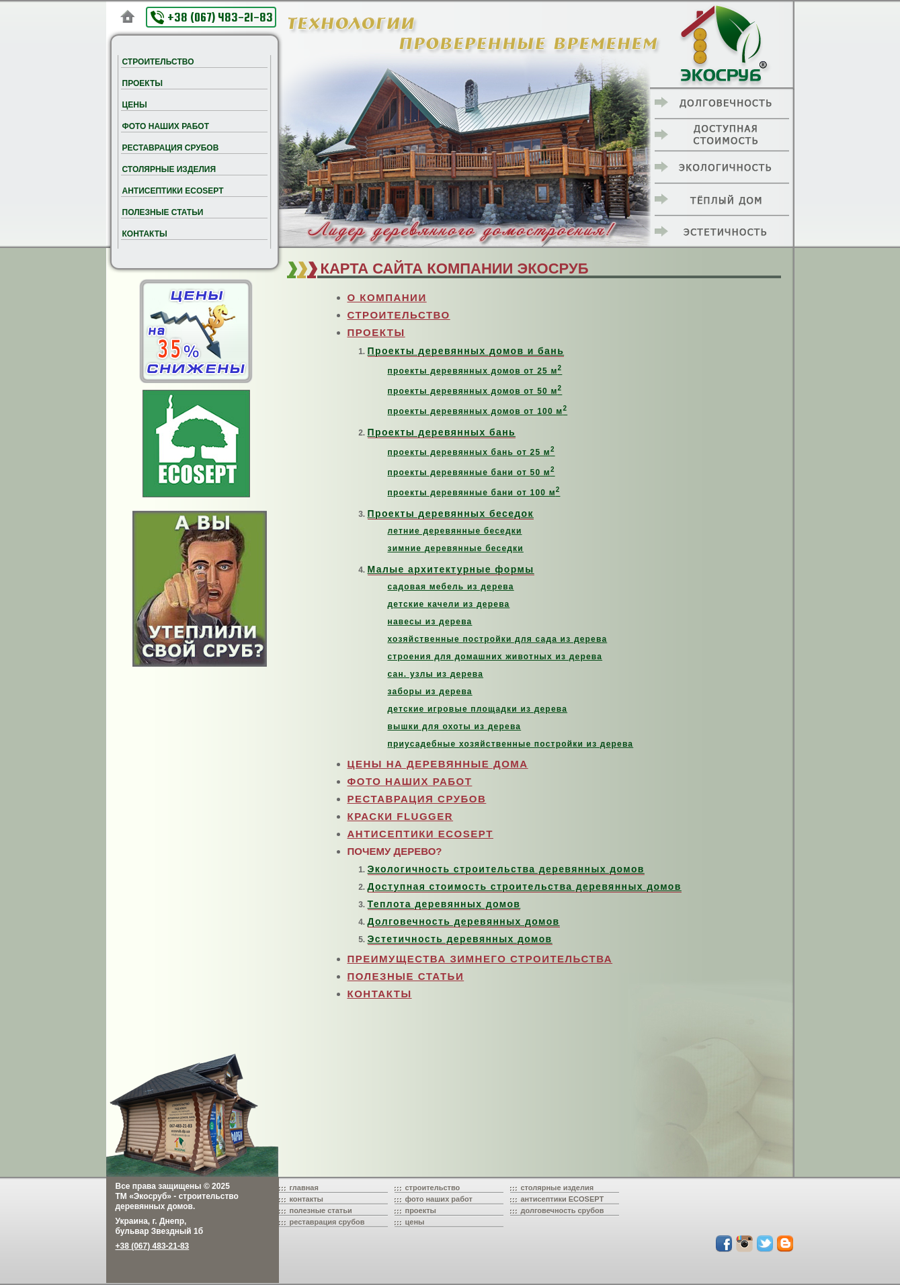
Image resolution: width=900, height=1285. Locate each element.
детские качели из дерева (449, 604)
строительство (432, 1188)
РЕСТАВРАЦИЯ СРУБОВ (417, 798)
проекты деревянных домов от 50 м (475, 391)
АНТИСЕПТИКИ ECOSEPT (420, 833)
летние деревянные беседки (455, 531)
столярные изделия (557, 1188)
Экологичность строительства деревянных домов (506, 869)
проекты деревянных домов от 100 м (478, 411)
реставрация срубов (327, 1222)
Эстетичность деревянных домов (460, 939)
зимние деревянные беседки (456, 548)
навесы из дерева (430, 621)
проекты (421, 1210)
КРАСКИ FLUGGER (400, 816)
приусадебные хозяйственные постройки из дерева (511, 744)
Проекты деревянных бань (442, 432)
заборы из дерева (430, 691)
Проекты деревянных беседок (451, 513)
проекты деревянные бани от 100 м (474, 492)
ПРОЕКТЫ (376, 332)
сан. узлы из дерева (436, 674)
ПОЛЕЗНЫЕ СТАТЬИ (405, 976)
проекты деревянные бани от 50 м (471, 472)
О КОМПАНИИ (387, 297)
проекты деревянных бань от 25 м (471, 452)
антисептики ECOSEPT (562, 1199)
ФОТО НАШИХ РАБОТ (410, 781)
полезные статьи (321, 1210)
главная (304, 1188)
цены (415, 1222)
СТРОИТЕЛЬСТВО (398, 315)
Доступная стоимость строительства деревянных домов (525, 886)
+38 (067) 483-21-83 (212, 17)
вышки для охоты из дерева (455, 726)
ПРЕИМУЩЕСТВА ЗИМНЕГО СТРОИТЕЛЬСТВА (480, 958)
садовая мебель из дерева (451, 586)
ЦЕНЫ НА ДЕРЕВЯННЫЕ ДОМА (437, 764)
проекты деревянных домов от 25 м (475, 371)
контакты (307, 1199)
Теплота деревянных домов (444, 904)
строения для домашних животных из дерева (495, 656)
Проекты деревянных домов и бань (466, 350)
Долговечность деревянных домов (464, 921)
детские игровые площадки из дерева (478, 709)
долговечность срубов (562, 1210)
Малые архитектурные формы (451, 569)
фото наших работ (439, 1199)
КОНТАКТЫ (379, 993)
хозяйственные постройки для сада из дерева (498, 639)
